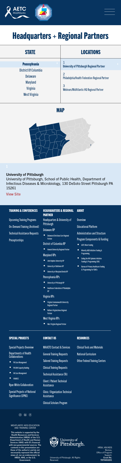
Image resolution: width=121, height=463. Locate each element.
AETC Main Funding (87, 244)
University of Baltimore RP (55, 266)
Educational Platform (87, 226)
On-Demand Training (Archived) (24, 226)
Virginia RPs (48, 296)
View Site (13, 194)
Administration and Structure (91, 233)
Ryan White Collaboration (21, 385)
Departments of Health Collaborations (20, 355)
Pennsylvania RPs (51, 277)
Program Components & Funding (92, 239)
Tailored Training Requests (55, 361)
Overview (81, 220)
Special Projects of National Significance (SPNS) (22, 393)
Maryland (31, 81)
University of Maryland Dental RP (57, 271)
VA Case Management (20, 373)
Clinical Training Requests (55, 367)
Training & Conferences (23, 210)
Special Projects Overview (21, 347)
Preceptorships (16, 240)
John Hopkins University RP (55, 260)
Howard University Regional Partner (58, 249)
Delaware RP (49, 230)
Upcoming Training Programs (22, 220)
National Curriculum (86, 354)
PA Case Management (20, 362)
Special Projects (19, 338)
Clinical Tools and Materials (90, 347)
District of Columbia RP (54, 243)
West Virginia (30, 94)
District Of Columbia (30, 69)
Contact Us (49, 338)
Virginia (31, 88)
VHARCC (16, 378)
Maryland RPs (49, 255)
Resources (83, 338)
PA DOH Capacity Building (21, 367)
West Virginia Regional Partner (56, 324)
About (80, 210)
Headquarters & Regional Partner (58, 211)
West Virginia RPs (51, 318)
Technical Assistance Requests (24, 233)
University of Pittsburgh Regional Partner (90, 64)
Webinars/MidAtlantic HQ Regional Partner (90, 87)
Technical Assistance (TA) (55, 374)
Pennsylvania (31, 63)
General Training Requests (55, 354)
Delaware (30, 76)
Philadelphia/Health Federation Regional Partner (90, 76)
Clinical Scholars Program (55, 403)
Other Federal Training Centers (91, 361)
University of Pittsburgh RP (55, 282)
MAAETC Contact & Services (56, 347)
